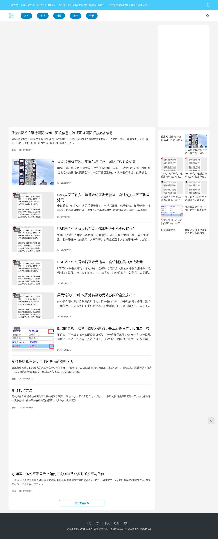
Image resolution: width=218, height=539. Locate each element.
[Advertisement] (82, 48)
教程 (75, 15)
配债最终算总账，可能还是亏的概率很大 (42, 361)
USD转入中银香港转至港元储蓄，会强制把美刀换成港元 (100, 262)
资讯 (42, 15)
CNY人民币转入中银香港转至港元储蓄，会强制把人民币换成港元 (103, 197)
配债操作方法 (22, 390)
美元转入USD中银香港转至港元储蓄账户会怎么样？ (96, 295)
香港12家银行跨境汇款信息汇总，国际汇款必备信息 (96, 162)
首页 (26, 15)
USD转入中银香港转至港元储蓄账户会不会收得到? (95, 229)
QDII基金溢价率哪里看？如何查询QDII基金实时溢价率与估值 (58, 474)
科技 (59, 15)
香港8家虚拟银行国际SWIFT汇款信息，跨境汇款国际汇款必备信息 (62, 133)
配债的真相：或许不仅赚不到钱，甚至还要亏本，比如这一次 (103, 328)
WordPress (145, 528)
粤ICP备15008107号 (115, 528)
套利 (91, 15)
